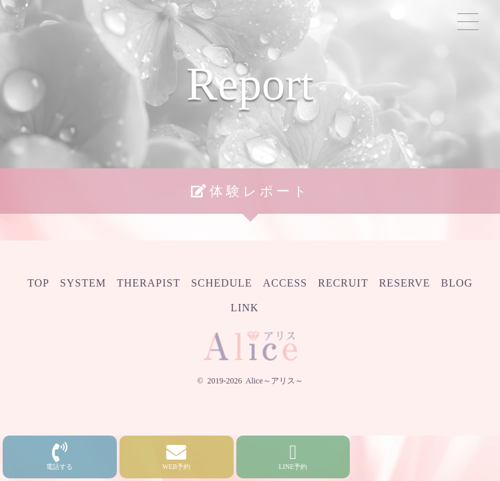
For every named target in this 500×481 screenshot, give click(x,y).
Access (285, 283)
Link (244, 307)
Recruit (343, 283)
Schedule (221, 283)
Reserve (405, 283)
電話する (59, 456)
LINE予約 (293, 456)
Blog (457, 283)
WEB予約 (176, 456)
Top (38, 283)
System (83, 283)
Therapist (148, 283)
